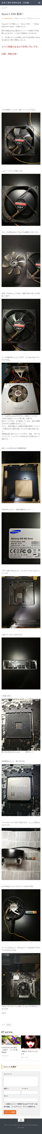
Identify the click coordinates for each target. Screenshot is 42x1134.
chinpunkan (8, 18)
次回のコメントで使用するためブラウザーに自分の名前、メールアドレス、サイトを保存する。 (20, 1105)
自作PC (9, 1025)
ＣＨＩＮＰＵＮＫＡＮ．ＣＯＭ (15, 2)
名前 (6, 1088)
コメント (8, 1074)
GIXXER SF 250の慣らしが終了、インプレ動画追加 (10, 1050)
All (3, 8)
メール (25, 1088)
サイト (6, 1096)
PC (6, 8)
